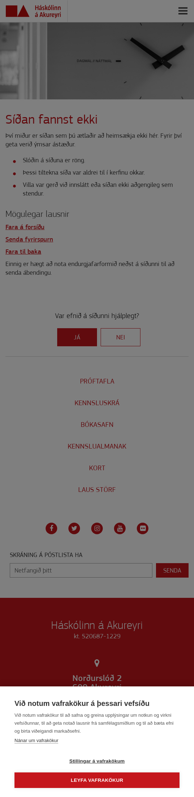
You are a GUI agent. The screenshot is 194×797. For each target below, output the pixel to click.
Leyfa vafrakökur (97, 780)
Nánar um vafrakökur (36, 740)
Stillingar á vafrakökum (97, 761)
